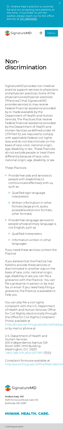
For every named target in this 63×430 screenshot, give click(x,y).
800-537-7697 (34, 353)
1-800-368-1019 (14, 353)
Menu (51, 33)
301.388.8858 (28, 18)
